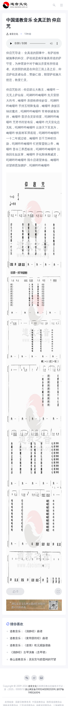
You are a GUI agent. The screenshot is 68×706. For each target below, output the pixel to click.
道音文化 (12, 34)
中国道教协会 (38, 702)
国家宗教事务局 (23, 702)
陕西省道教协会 (54, 702)
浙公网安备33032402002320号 (40, 689)
